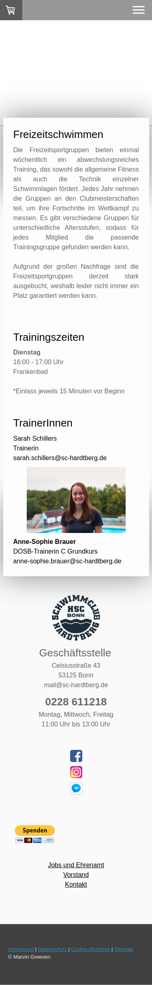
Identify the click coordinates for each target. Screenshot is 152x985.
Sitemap (123, 949)
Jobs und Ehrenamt (76, 865)
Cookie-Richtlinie (90, 949)
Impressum (21, 949)
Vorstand (76, 874)
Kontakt (76, 884)
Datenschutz (52, 949)
